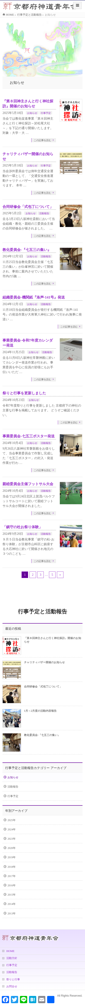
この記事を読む (42, 140)
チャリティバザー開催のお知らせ (44, 662)
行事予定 (46, 113)
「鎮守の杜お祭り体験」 (22, 527)
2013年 (11, 913)
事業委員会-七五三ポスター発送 (28, 436)
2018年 (11, 866)
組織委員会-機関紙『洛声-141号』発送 (33, 297)
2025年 (11, 820)
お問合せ (11, 986)
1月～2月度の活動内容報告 (40, 710)
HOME (10, 951)
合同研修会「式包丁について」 (27, 207)
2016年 (11, 885)
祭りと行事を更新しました (24, 393)
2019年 (11, 857)
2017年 (11, 876)
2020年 (11, 848)
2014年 (11, 904)
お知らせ (32, 113)
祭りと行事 (13, 979)
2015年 (11, 894)
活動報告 (44, 213)
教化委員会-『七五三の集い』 (26, 250)
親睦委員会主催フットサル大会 (27, 484)
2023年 (11, 838)
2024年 (11, 829)
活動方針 (11, 958)
